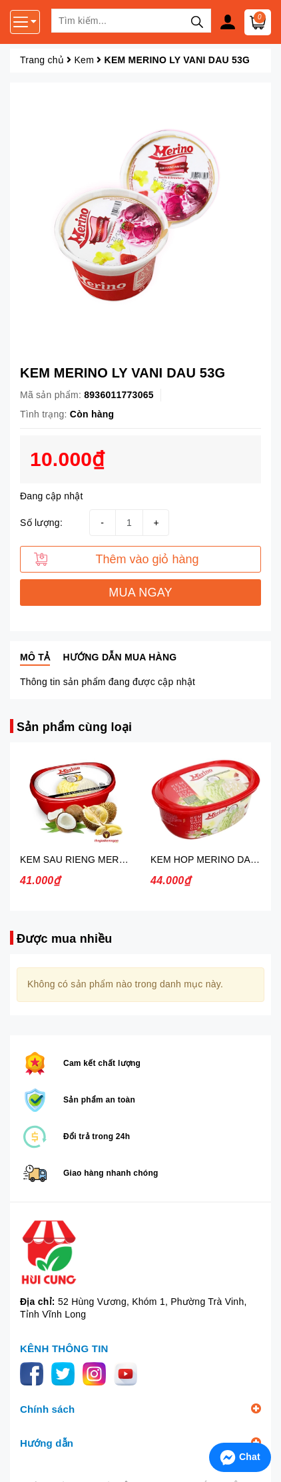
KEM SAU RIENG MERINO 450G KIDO (104, 859)
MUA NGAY (140, 592)
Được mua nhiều (65, 938)
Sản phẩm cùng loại (74, 727)
